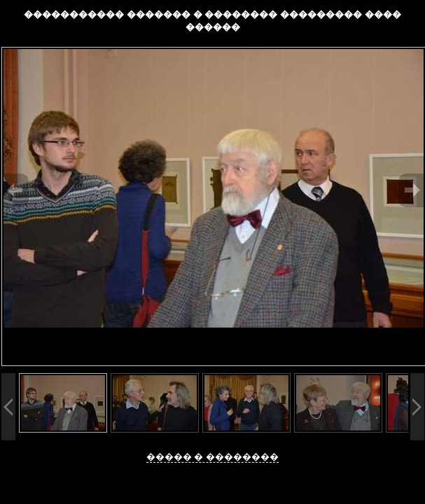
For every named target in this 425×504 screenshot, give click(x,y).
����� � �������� (212, 456)
